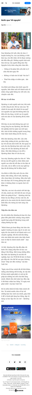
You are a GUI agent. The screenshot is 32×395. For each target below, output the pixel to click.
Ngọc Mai (3, 25)
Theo (5, 340)
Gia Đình (12, 344)
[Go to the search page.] (6, 3)
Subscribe (28, 3)
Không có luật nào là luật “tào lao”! (16, 75)
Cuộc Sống (23, 344)
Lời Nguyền (17, 344)
